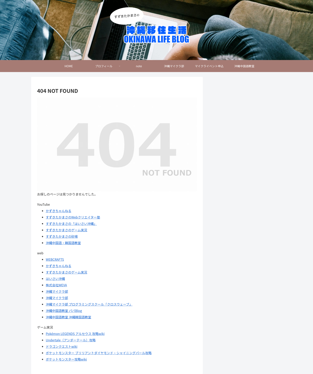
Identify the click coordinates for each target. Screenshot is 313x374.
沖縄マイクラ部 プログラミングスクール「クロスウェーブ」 (89, 304)
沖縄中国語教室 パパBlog (64, 310)
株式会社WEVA (56, 285)
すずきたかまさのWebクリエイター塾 (73, 217)
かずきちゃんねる (58, 210)
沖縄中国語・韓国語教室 (63, 242)
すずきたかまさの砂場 (62, 236)
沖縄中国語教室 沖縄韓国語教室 (68, 317)
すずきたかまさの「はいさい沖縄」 (71, 223)
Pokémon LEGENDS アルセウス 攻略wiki (75, 333)
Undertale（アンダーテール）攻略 (71, 340)
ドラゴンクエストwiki (61, 346)
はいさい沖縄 (55, 278)
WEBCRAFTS (55, 259)
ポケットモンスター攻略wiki (66, 359)
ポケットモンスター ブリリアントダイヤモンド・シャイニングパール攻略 (99, 352)
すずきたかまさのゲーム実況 (66, 230)
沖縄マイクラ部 (57, 291)
